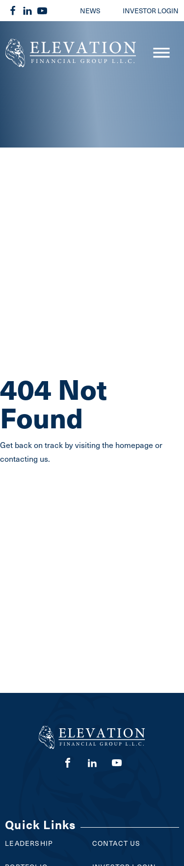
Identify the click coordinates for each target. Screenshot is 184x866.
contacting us (24, 458)
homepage (134, 445)
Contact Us (116, 843)
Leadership (29, 843)
